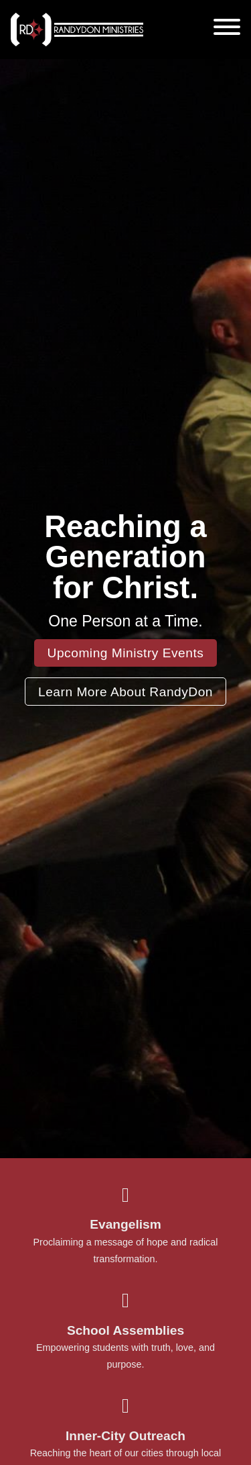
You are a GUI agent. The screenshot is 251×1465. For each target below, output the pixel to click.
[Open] (227, 27)
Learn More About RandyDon (125, 692)
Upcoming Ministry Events (126, 653)
